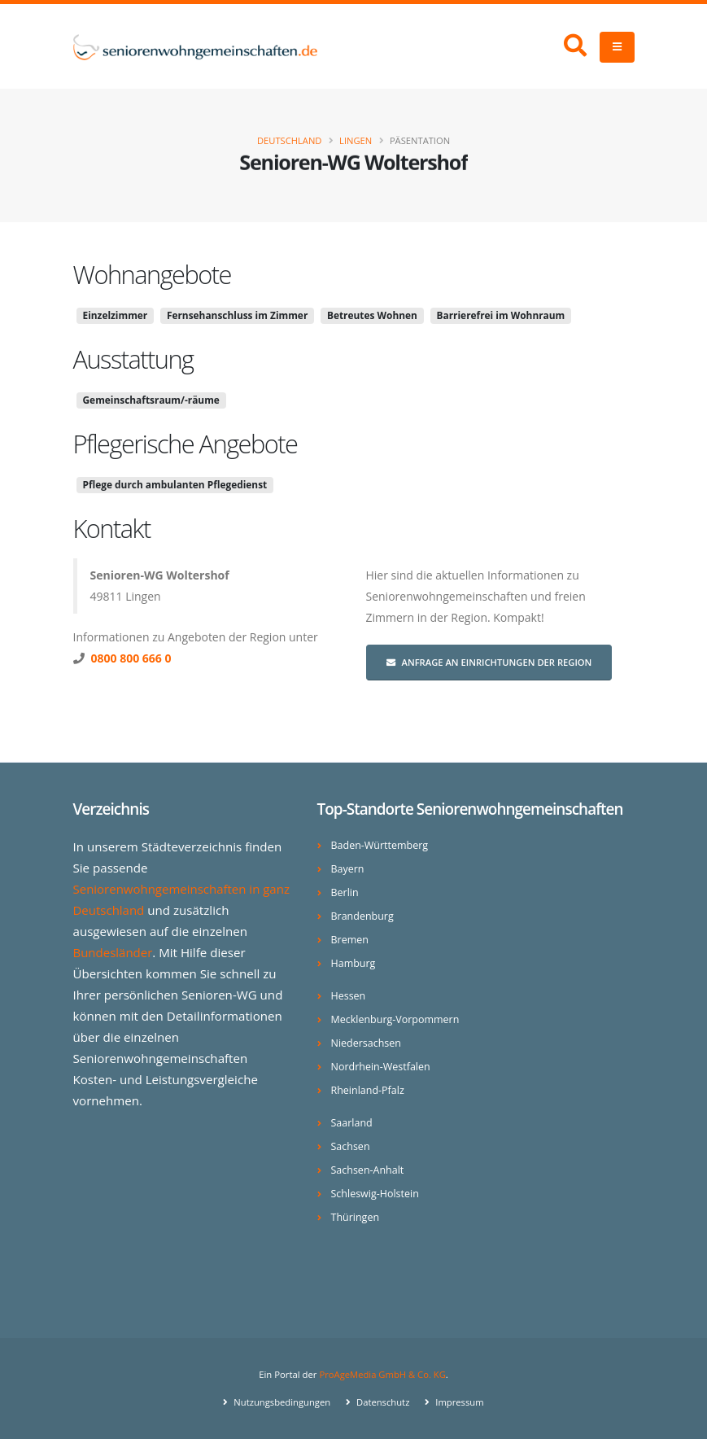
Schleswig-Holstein (375, 1194)
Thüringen (355, 1217)
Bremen (350, 940)
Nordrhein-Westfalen (381, 1067)
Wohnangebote (152, 274)
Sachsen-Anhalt (368, 1170)
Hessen (348, 996)
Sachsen (350, 1146)
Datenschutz (382, 1402)
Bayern (347, 869)
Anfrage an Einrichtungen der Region (489, 662)
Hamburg (353, 963)
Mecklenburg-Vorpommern (395, 1019)
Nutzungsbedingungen (280, 1402)
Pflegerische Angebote (185, 443)
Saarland (352, 1123)
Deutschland (289, 140)
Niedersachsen (366, 1043)
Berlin (345, 892)
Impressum (459, 1402)
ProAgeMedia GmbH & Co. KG (383, 1374)
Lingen (355, 140)
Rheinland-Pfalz (368, 1090)
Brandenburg (363, 916)
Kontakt (112, 528)
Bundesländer (113, 952)
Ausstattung (133, 359)
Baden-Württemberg (380, 845)
